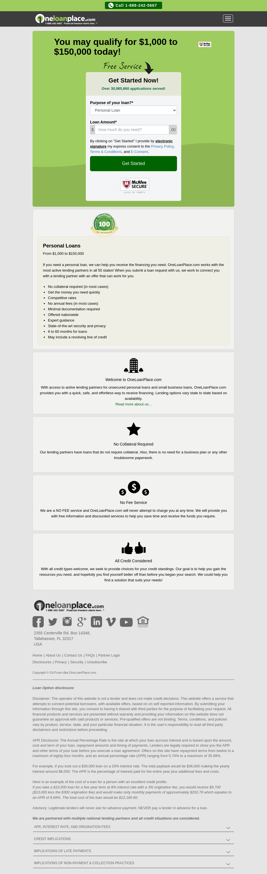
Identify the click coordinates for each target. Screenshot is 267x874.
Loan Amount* (103, 122)
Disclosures (42, 662)
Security (76, 662)
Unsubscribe (97, 662)
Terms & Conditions (106, 152)
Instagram (67, 621)
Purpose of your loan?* (111, 102)
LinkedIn (96, 621)
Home (69, 606)
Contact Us (73, 655)
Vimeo (110, 621)
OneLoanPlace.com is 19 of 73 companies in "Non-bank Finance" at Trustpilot (104, 224)
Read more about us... (134, 404)
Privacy (61, 662)
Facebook (38, 621)
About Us (53, 655)
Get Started (133, 163)
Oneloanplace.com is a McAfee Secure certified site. (133, 185)
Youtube (127, 621)
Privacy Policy (162, 146)
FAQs (90, 655)
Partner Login (109, 655)
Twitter (52, 621)
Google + (82, 621)
